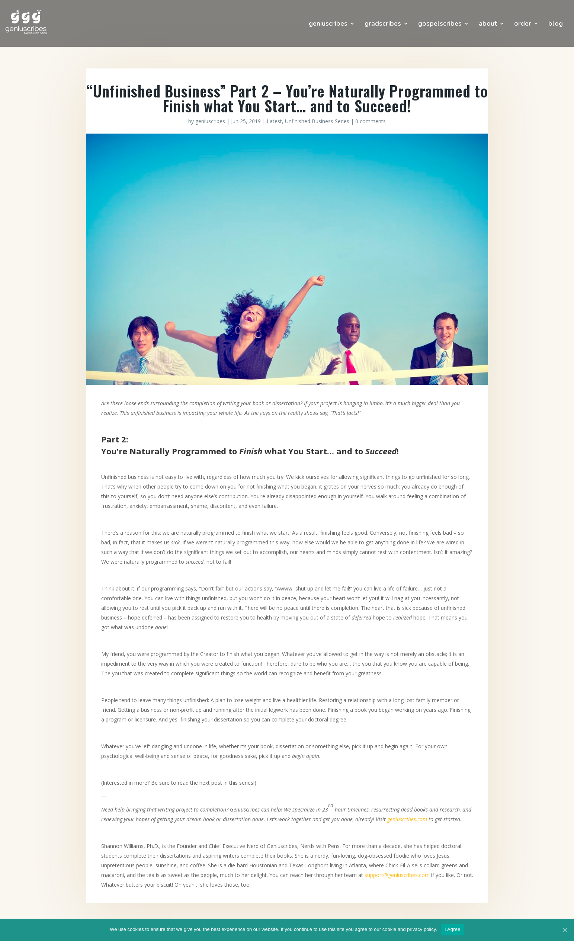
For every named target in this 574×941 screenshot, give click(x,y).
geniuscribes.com (407, 819)
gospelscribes (440, 24)
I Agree (453, 929)
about (488, 24)
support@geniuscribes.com (397, 874)
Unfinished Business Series (317, 121)
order (522, 24)
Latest (274, 121)
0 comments (370, 121)
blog (555, 24)
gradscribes (383, 24)
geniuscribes (328, 24)
